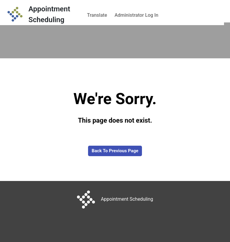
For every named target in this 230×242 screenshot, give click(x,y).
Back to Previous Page (115, 150)
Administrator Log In (136, 15)
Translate (97, 15)
